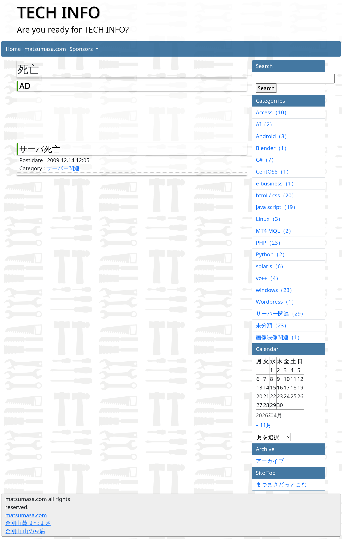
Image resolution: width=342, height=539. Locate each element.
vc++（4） (268, 278)
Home (13, 49)
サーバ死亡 (39, 148)
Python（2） (272, 254)
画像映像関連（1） (279, 337)
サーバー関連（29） (281, 313)
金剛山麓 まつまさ (28, 523)
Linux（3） (269, 219)
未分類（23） (272, 325)
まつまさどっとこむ (281, 484)
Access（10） (273, 112)
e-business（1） (276, 183)
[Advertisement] (44, 116)
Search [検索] (266, 88)
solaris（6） (271, 266)
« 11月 (263, 425)
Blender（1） (273, 148)
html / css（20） (276, 195)
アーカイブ (270, 461)
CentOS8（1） (274, 171)
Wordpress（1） (276, 301)
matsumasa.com (45, 49)
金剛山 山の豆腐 (25, 531)
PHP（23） (269, 242)
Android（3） (273, 136)
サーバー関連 (63, 168)
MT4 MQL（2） (275, 230)
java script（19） (277, 207)
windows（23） (275, 290)
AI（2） (265, 124)
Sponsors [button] (82, 49)
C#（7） (266, 159)
